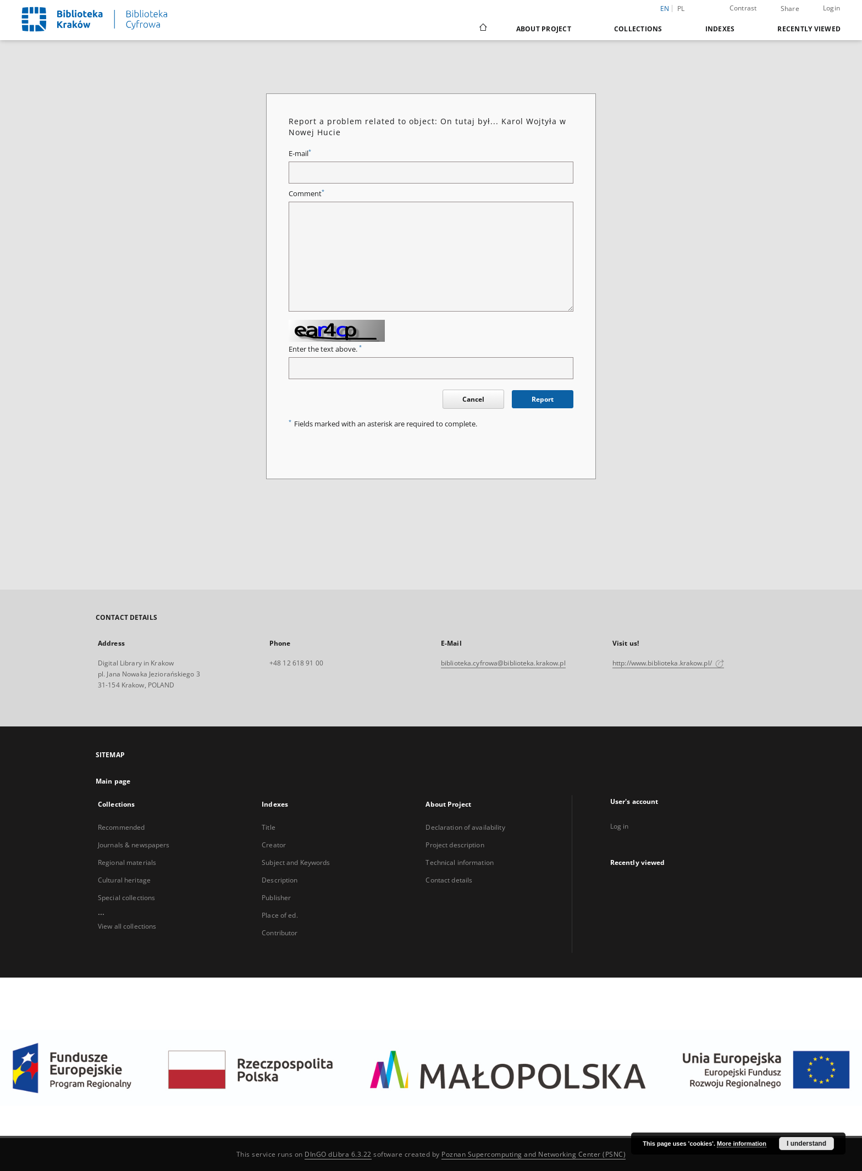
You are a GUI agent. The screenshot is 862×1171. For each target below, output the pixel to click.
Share (790, 8)
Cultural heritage (124, 880)
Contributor (279, 932)
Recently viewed (809, 29)
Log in (619, 826)
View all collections (127, 926)
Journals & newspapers (134, 845)
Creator (274, 845)
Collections (638, 29)
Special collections (126, 897)
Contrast (743, 8)
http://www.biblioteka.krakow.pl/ (668, 663)
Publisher (276, 897)
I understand (806, 1143)
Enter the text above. (325, 349)
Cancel (473, 399)
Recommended (121, 827)
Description (279, 880)
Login (831, 8)
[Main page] (482, 28)
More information (741, 1143)
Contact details (449, 880)
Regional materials (127, 862)
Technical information (460, 862)
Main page (113, 781)
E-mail (300, 153)
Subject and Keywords (296, 862)
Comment (306, 193)
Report (543, 399)
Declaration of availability (465, 827)
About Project (543, 29)
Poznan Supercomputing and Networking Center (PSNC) (533, 1154)
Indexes (720, 29)
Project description (455, 845)
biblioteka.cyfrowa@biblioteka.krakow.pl (503, 663)
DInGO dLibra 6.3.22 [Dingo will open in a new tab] (338, 1154)
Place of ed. (279, 915)
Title (268, 827)
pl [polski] (681, 8)
